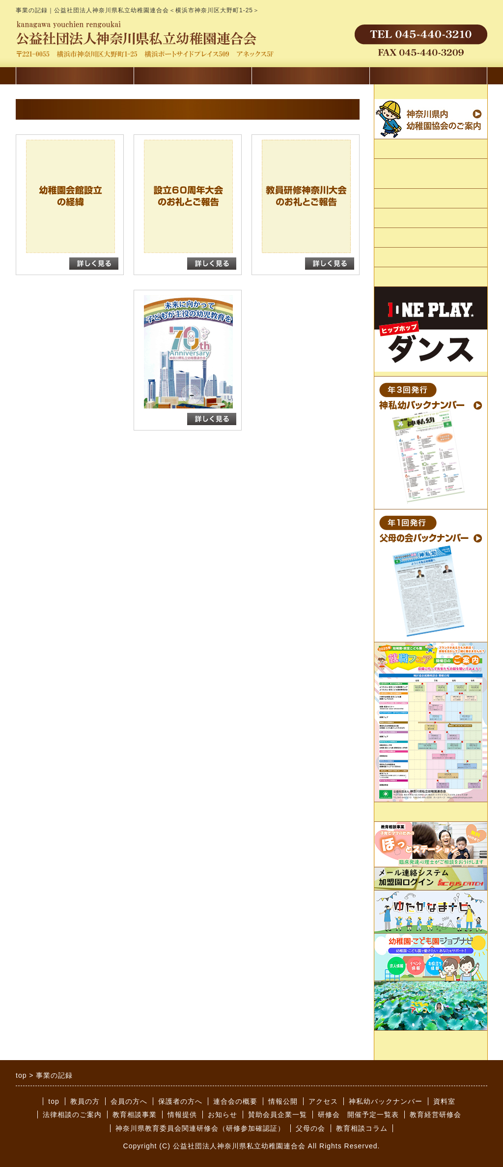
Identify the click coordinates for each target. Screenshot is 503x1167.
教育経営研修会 (435, 1114)
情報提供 (393, 812)
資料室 (444, 1101)
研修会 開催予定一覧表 (358, 1114)
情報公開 (393, 199)
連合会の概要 (400, 149)
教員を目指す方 (428, 77)
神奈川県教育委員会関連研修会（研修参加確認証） (200, 1128)
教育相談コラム (362, 1128)
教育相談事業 (134, 1114)
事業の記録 (396, 218)
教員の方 (85, 1101)
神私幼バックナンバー (385, 1101)
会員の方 (193, 77)
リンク (389, 238)
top (53, 1101)
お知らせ (222, 1114)
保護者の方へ (180, 1101)
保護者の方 (310, 77)
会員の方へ (129, 1101)
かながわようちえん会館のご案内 (429, 174)
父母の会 (310, 1128)
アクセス (393, 257)
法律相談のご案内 (72, 1114)
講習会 (75, 77)
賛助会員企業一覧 (407, 277)
